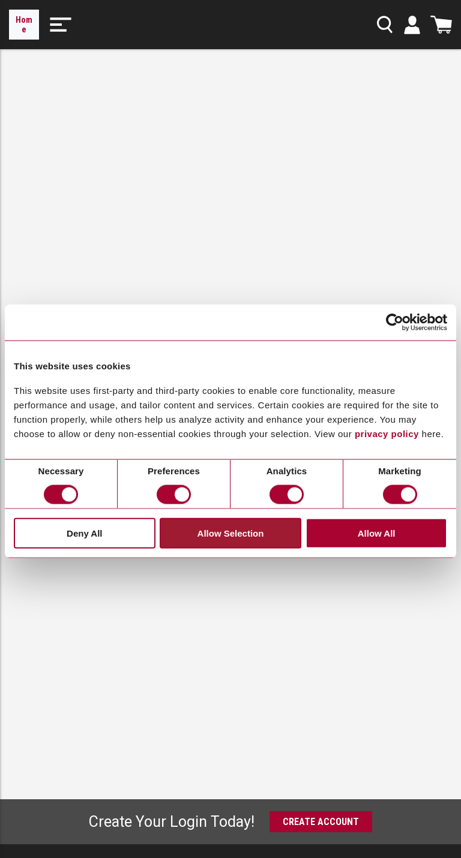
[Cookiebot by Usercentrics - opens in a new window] (394, 323)
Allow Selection (230, 533)
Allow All (377, 533)
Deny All (84, 533)
